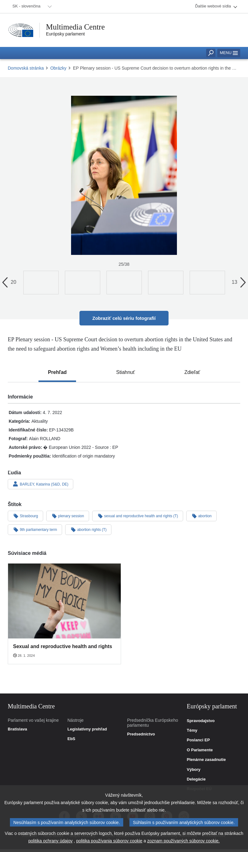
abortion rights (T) (88, 529)
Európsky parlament (65, 33)
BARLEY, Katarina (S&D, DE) (40, 484)
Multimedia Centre (75, 27)
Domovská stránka (26, 68)
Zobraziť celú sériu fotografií (124, 318)
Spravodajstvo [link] (201, 721)
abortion (201, 515)
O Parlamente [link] (200, 750)
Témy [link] (192, 730)
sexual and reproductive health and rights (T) (137, 515)
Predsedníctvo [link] (141, 734)
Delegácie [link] (196, 779)
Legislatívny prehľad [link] (87, 729)
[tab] (57, 372)
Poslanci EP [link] (198, 740)
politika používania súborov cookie (109, 841)
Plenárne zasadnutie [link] (206, 760)
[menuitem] (31, 6)
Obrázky (58, 68)
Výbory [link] (194, 769)
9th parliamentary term (35, 529)
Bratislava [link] (17, 729)
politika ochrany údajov (50, 841)
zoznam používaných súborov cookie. (183, 841)
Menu (229, 52)
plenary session (67, 515)
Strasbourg (25, 515)
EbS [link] (71, 739)
